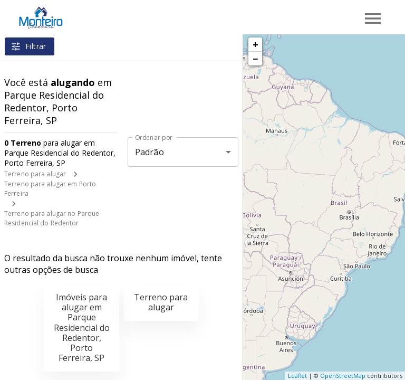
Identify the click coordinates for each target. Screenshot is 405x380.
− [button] (255, 58)
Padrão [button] (149, 152)
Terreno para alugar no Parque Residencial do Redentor (51, 218)
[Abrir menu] (373, 18)
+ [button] (255, 44)
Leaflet (297, 375)
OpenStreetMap (342, 375)
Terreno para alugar (35, 173)
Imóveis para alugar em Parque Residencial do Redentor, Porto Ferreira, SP (82, 327)
